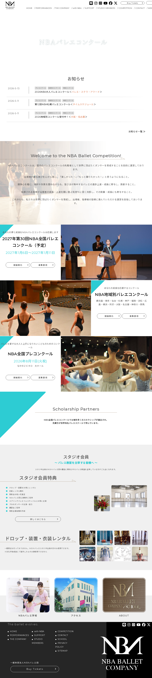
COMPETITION (125, 8)
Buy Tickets (132, 3)
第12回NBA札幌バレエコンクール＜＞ (65, 104)
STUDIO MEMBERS (106, 8)
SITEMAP (63, 644)
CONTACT (140, 8)
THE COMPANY (62, 8)
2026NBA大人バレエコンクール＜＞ (68, 92)
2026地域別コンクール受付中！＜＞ (61, 117)
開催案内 (17, 258)
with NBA (77, 8)
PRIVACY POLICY (61, 638)
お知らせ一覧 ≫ (137, 125)
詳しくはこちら (38, 512)
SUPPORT (89, 8)
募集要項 (42, 258)
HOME (29, 8)
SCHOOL (62, 632)
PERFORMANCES (44, 8)
